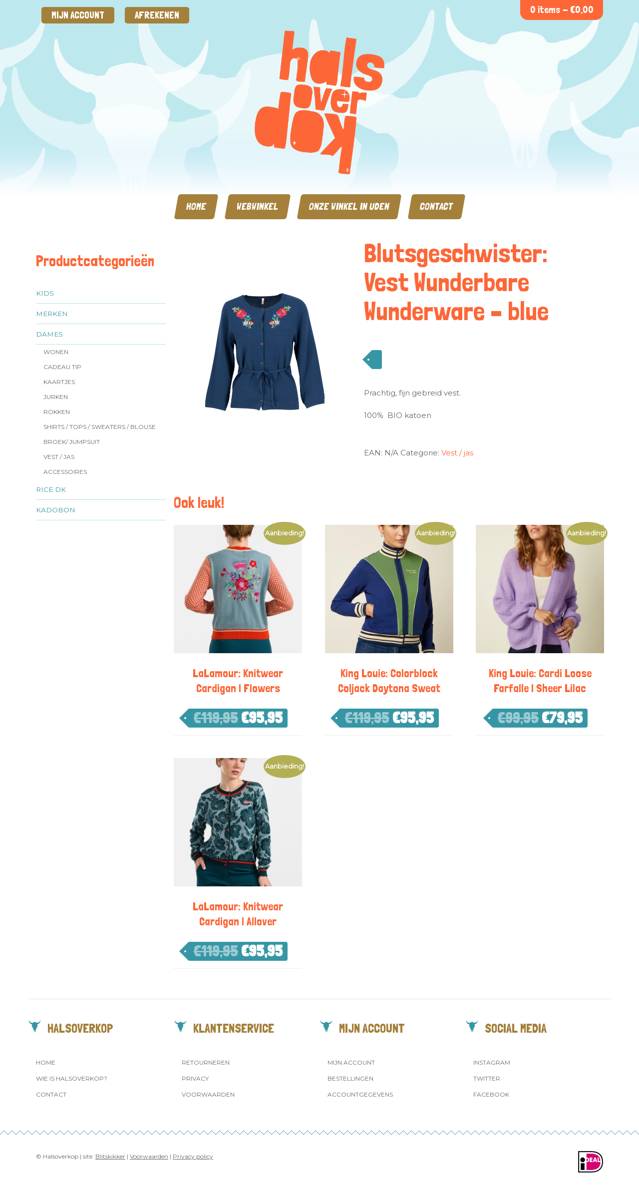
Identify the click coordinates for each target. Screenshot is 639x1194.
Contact (436, 206)
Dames (49, 334)
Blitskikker (110, 1156)
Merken (52, 314)
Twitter (486, 1078)
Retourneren (206, 1062)
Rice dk (51, 489)
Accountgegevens (360, 1094)
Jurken (55, 396)
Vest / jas (58, 456)
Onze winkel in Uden (349, 206)
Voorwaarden (208, 1094)
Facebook (491, 1094)
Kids (45, 293)
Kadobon (55, 510)
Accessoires (65, 471)
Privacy (195, 1078)
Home (196, 206)
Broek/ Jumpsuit (71, 441)
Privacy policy (193, 1156)
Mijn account (77, 15)
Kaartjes (59, 382)
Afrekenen (157, 15)
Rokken (56, 411)
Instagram (491, 1062)
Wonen (55, 352)
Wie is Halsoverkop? (71, 1078)
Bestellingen (350, 1078)
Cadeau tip (62, 367)
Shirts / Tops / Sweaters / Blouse (99, 426)
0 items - (562, 9)
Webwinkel (258, 206)
